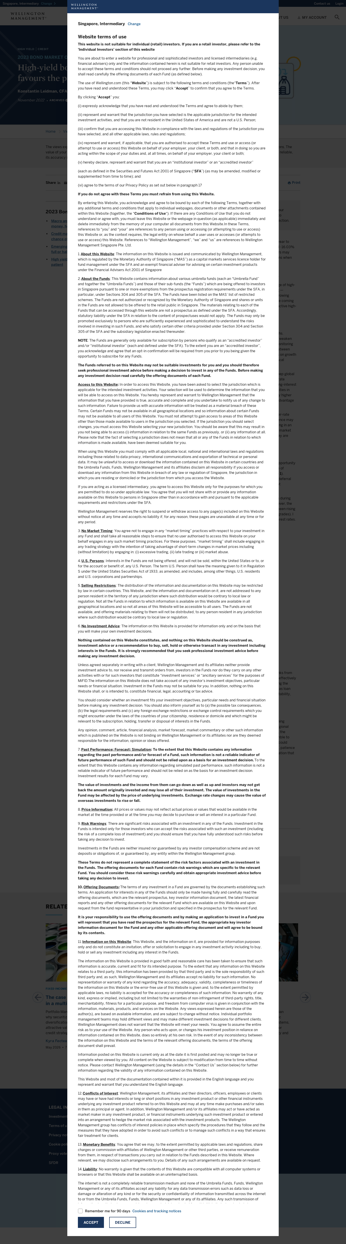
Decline (122, 1222)
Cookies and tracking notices (156, 1211)
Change (134, 24)
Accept (91, 1222)
